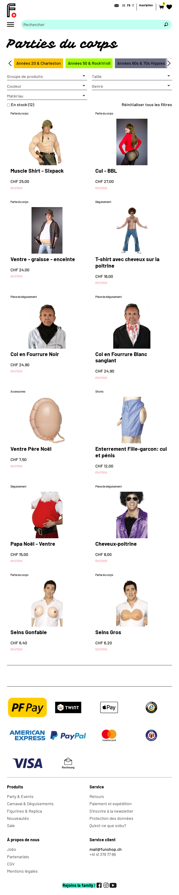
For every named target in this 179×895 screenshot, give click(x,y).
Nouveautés (18, 818)
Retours (97, 796)
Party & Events (20, 796)
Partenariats (18, 856)
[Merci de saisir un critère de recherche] (90, 24)
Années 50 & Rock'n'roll (89, 63)
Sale (11, 825)
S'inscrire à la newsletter (111, 811)
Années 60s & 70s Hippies (141, 63)
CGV (10, 863)
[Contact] (115, 5)
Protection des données (111, 818)
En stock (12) (22, 104)
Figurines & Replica (24, 811)
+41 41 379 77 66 (103, 854)
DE (123, 5)
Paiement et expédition (111, 803)
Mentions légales (22, 871)
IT (133, 5)
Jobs (11, 849)
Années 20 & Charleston (38, 63)
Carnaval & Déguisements (30, 803)
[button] (47, 76)
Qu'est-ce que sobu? (108, 825)
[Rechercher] (166, 24)
